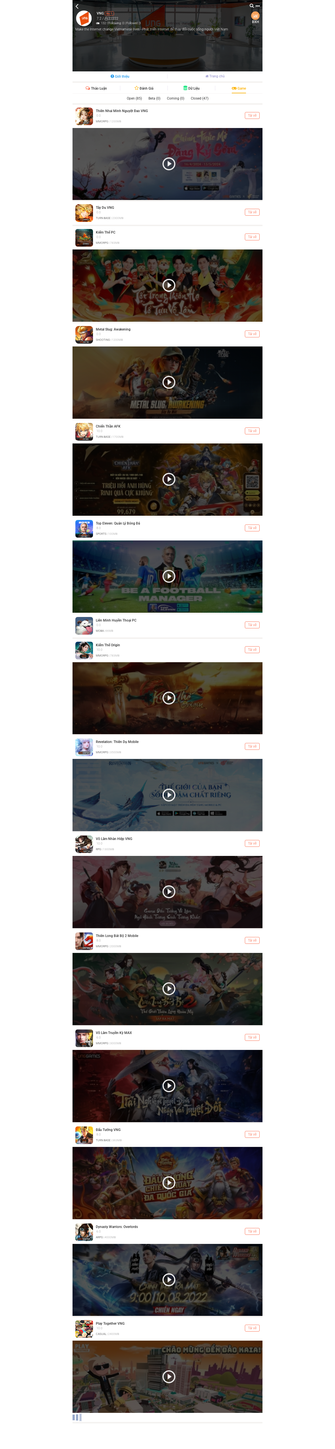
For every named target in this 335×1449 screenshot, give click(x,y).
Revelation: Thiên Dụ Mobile (117, 742)
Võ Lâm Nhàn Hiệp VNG (114, 839)
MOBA (100, 630)
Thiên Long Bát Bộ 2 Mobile (117, 936)
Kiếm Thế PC (105, 232)
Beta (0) (154, 98)
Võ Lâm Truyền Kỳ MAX (114, 1033)
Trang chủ (215, 76)
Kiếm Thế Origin (108, 645)
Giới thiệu (120, 77)
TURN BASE (103, 218)
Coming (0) (175, 98)
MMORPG (102, 121)
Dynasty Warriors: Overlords (117, 1227)
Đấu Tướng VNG (108, 1130)
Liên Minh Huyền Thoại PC (116, 620)
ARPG (99, 1237)
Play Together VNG (110, 1324)
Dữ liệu (191, 88)
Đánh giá (144, 88)
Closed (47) (199, 98)
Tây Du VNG (105, 208)
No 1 (109, 13)
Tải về (252, 115)
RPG (98, 849)
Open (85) (134, 98)
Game (239, 88)
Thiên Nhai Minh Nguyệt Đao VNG (122, 111)
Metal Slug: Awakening (113, 329)
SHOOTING (103, 339)
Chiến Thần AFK (108, 426)
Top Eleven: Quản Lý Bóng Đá (118, 523)
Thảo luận (96, 88)
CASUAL (101, 1334)
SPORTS (101, 533)
